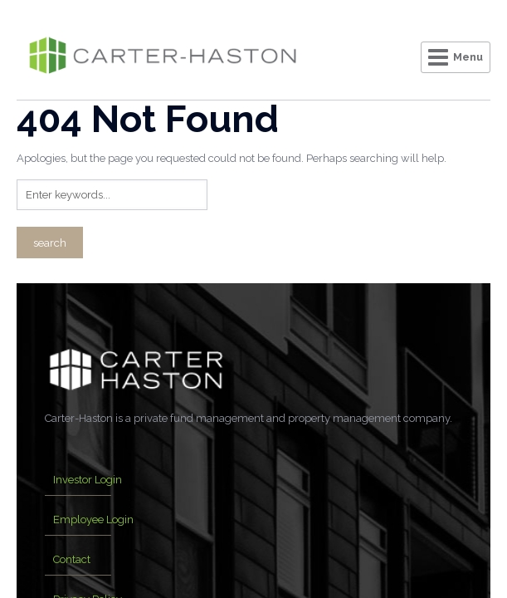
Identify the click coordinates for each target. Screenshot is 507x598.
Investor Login (87, 479)
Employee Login (93, 519)
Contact (71, 559)
